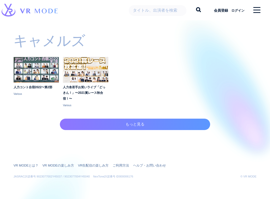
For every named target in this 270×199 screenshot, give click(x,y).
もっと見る (135, 129)
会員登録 (217, 10)
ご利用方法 (114, 165)
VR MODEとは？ (25, 165)
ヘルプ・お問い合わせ (141, 165)
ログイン (236, 10)
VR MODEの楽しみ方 (55, 165)
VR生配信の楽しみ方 (88, 165)
